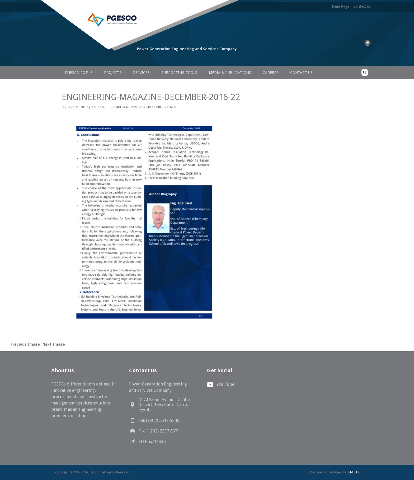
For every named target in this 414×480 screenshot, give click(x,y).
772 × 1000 (99, 107)
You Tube (225, 384)
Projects (112, 72)
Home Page (339, 6)
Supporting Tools (179, 72)
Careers (271, 72)
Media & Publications (230, 72)
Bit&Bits (353, 472)
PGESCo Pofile (78, 72)
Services (141, 72)
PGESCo (92, 58)
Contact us (362, 6)
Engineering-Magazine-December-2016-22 (144, 107)
